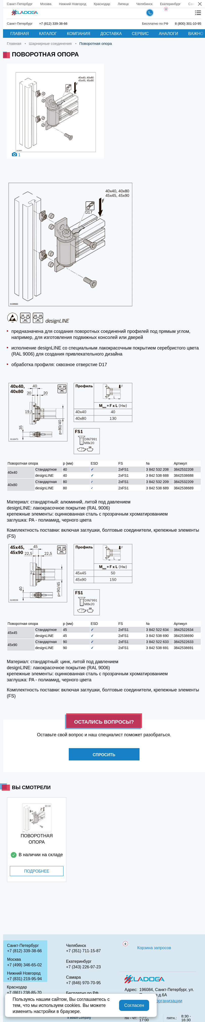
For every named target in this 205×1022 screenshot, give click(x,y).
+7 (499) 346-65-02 (24, 965)
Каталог (48, 33)
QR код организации (160, 1000)
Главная (19, 33)
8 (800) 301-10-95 (188, 23)
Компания (78, 33)
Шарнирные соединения (50, 43)
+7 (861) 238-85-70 (24, 993)
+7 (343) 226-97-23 (83, 967)
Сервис (140, 33)
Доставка (111, 33)
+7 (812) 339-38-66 (53, 23)
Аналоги (168, 33)
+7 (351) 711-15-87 (83, 951)
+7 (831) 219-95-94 (24, 979)
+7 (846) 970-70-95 (83, 983)
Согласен (134, 1005)
